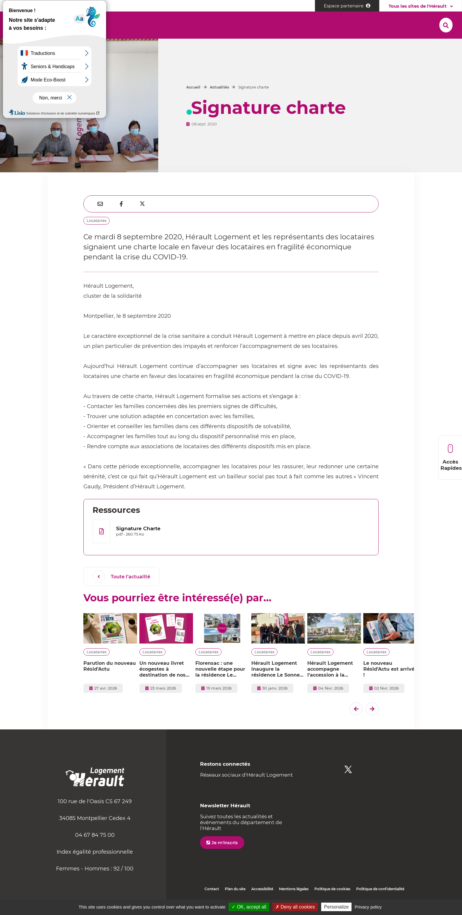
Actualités (219, 101)
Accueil (193, 101)
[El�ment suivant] (372, 722)
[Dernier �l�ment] (356, 722)
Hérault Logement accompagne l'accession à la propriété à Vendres (332, 683)
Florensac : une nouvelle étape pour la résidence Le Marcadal (220, 683)
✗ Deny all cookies (295, 906)
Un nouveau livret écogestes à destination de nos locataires (162, 683)
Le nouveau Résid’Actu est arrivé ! (389, 683)
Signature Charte (138, 543)
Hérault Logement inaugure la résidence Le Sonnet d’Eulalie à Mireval (276, 683)
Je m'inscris (225, 857)
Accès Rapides (451, 457)
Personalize (336, 906)
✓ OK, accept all (249, 906)
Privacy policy (368, 906)
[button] (85, 24)
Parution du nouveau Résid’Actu (109, 680)
